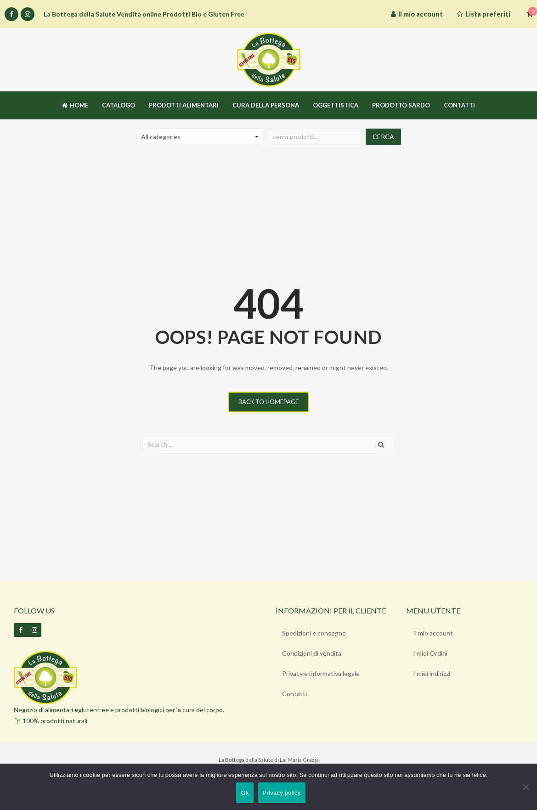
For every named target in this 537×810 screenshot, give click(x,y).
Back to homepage (268, 401)
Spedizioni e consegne (314, 633)
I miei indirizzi (431, 673)
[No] (525, 787)
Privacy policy (282, 792)
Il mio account (433, 633)
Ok (245, 792)
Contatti (295, 694)
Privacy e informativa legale (321, 673)
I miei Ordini (430, 653)
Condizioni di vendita (312, 653)
